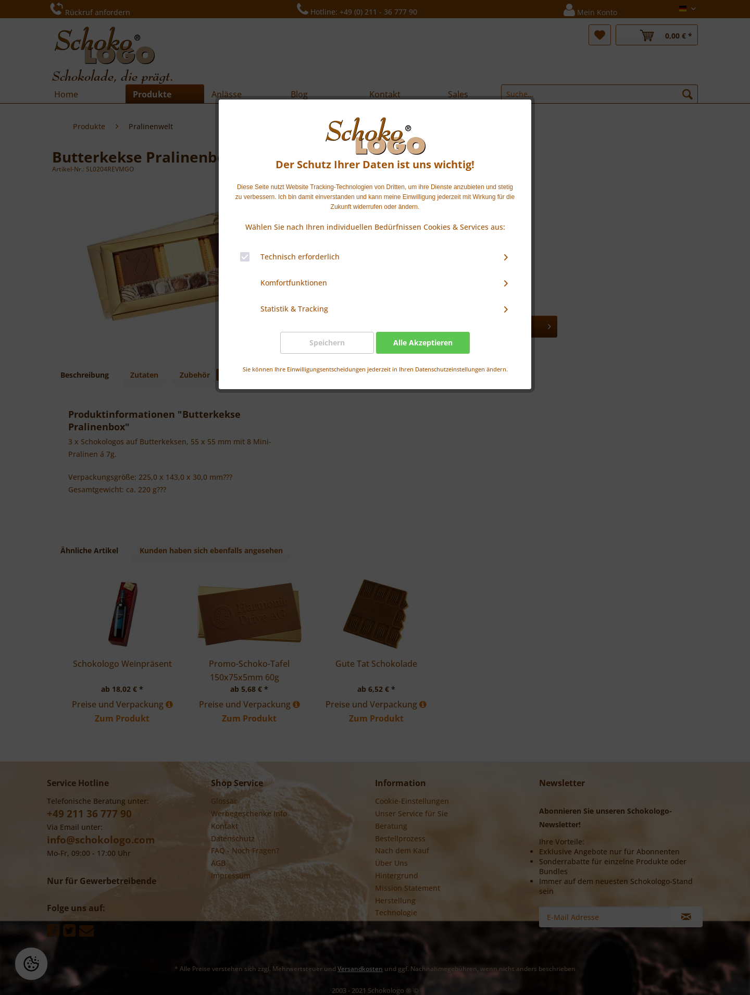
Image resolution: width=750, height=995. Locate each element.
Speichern (327, 342)
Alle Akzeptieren (423, 342)
